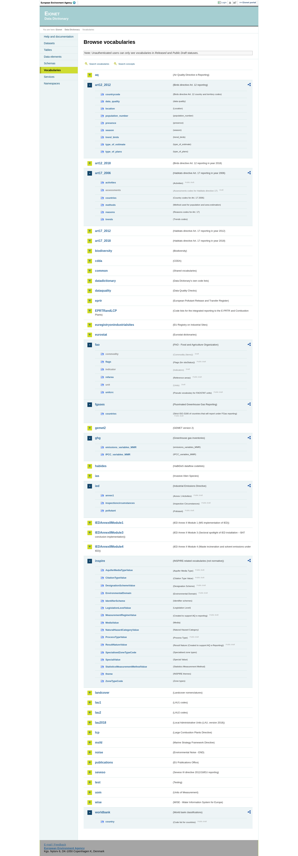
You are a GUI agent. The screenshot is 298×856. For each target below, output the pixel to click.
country (109, 821)
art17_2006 (103, 173)
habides (100, 466)
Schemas (49, 63)
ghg (98, 438)
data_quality (112, 101)
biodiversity (103, 250)
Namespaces (52, 83)
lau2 (98, 712)
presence (110, 123)
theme (109, 673)
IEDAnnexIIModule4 (109, 546)
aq (97, 74)
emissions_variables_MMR (120, 447)
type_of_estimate (115, 144)
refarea (109, 377)
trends (109, 219)
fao (97, 344)
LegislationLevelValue (118, 607)
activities (110, 182)
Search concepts (126, 64)
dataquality (103, 290)
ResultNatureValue (116, 644)
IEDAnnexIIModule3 (109, 532)
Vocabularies (52, 70)
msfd (98, 742)
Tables (48, 49)
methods (110, 204)
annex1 (109, 495)
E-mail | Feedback (55, 844)
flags (108, 361)
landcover (102, 692)
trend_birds (112, 137)
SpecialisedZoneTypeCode (120, 652)
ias (97, 475)
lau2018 (100, 722)
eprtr (98, 300)
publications (104, 762)
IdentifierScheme (115, 600)
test (97, 782)
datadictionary (105, 280)
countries (111, 197)
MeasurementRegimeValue (120, 615)
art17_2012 (103, 230)
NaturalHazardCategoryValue (122, 629)
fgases (100, 404)
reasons (110, 212)
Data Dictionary (72, 29)
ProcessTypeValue (116, 637)
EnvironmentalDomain (118, 593)
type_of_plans (113, 151)
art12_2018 (103, 163)
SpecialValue (112, 659)
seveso (100, 772)
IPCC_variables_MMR (117, 454)
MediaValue (112, 622)
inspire (100, 560)
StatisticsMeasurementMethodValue (126, 666)
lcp (97, 732)
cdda (98, 260)
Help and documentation (59, 36)
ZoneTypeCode (114, 681)
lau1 (98, 702)
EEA (59, 3)
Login (224, 2)
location (110, 108)
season (109, 130)
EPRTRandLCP (106, 310)
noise (99, 752)
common (101, 270)
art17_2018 (103, 240)
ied (97, 486)
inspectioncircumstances (120, 503)
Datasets (49, 43)
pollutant (110, 510)
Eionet (59, 29)
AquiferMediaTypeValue (119, 570)
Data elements (53, 56)
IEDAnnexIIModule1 (109, 522)
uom (98, 792)
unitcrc (109, 392)
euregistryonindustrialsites (114, 324)
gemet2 (100, 428)
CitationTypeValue (115, 577)
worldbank (102, 812)
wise (98, 802)
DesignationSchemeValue (120, 585)
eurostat (101, 334)
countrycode (112, 94)
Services (49, 76)
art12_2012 (103, 84)
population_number (116, 115)
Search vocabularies (99, 64)
